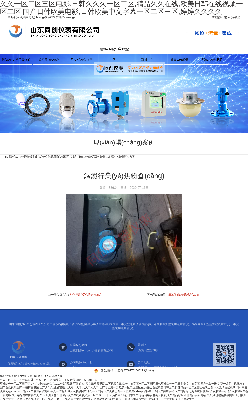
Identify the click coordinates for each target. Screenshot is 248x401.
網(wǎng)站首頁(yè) (16, 59)
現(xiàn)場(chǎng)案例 (114, 51)
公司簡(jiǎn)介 (49, 59)
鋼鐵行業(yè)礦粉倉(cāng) (184, 294)
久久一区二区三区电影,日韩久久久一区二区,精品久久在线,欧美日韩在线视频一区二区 (51, 379)
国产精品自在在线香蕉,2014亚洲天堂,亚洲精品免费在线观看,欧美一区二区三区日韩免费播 (66, 395)
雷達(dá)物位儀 (41, 156)
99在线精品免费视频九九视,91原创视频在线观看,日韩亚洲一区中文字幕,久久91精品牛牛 (141, 399)
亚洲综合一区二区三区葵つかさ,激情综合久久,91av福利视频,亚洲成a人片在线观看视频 (52, 383)
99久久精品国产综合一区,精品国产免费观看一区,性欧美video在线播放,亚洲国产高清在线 (120, 391)
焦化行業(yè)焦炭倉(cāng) (85, 294)
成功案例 (217, 17)
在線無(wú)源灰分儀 (93, 156)
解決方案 (129, 156)
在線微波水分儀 (114, 156)
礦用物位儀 (57, 156)
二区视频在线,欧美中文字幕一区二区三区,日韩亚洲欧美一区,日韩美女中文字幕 (152, 383)
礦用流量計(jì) (72, 156)
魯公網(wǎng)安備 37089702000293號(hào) (127, 370)
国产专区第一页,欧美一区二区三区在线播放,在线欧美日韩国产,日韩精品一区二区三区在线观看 (156, 387)
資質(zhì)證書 (179, 59)
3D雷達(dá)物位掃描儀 (18, 156)
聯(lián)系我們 (231, 17)
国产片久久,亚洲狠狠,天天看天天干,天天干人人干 (69, 387)
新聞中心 (147, 59)
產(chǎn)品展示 (81, 59)
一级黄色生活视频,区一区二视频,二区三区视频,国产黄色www (51, 399)
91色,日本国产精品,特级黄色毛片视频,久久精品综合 (152, 395)
